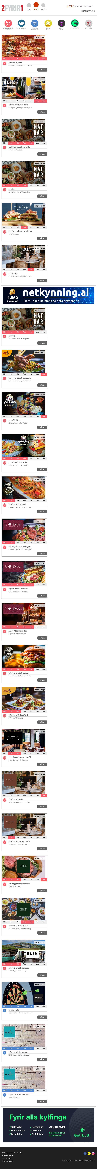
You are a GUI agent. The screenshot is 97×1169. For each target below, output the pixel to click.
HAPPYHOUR (61, 29)
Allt (36, 9)
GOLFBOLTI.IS (74, 28)
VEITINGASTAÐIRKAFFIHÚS (8, 29)
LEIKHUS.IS (88, 28)
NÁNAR (42, 70)
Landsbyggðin (21, 28)
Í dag (29, 9)
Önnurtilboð (48, 29)
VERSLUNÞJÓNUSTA (34, 29)
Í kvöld (44, 9)
